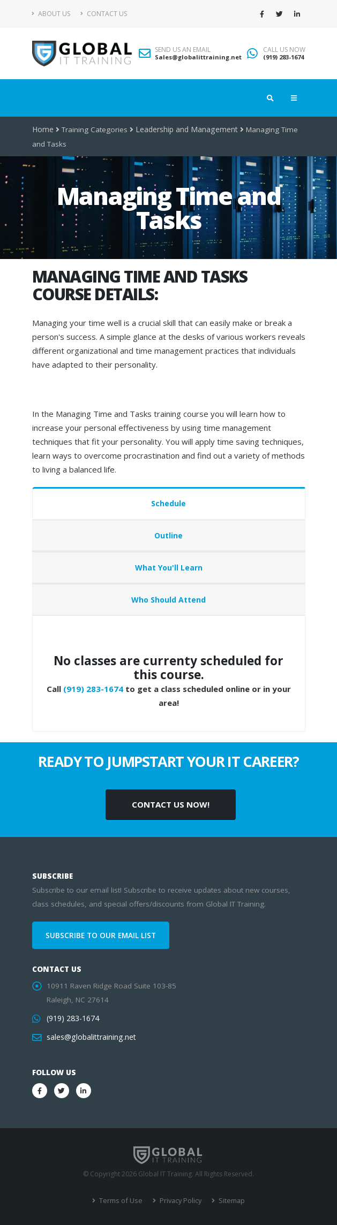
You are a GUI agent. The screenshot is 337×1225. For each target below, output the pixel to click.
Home (42, 129)
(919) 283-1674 (283, 57)
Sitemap (229, 1200)
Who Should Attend (168, 600)
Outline (168, 535)
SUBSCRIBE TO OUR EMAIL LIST (101, 935)
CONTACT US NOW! (170, 804)
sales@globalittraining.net (90, 1037)
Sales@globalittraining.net (198, 57)
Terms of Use (121, 1200)
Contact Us (103, 13)
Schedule (168, 503)
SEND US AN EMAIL (183, 50)
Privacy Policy (179, 1200)
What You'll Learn (169, 567)
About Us (51, 13)
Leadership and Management (185, 129)
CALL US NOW (284, 50)
